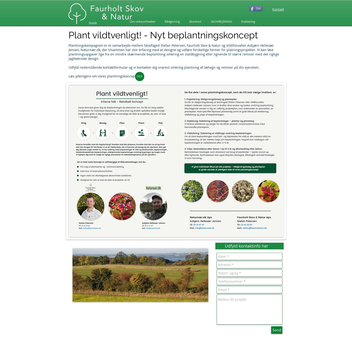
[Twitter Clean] (273, 346)
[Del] (255, 8)
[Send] (276, 330)
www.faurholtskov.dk (100, 351)
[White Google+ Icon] (281, 346)
